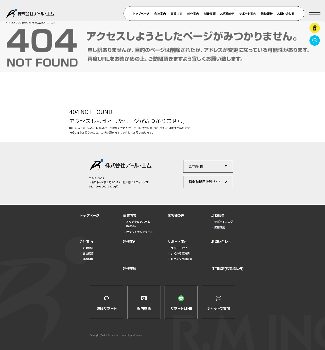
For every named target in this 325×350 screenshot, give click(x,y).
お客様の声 (227, 13)
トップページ (141, 13)
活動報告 (266, 13)
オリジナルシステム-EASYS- (138, 224)
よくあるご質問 (180, 254)
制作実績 (209, 13)
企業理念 (88, 248)
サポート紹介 (179, 248)
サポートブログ (223, 222)
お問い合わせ (286, 13)
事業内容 (176, 13)
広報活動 (219, 227)
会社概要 (88, 254)
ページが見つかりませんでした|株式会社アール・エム (30, 22)
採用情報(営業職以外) (227, 268)
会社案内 (160, 13)
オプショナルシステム (139, 232)
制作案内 (193, 13)
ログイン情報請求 (181, 259)
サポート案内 (247, 13)
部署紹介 (88, 259)
